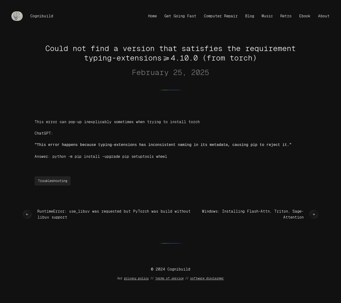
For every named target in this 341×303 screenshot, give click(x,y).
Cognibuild (41, 16)
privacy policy (136, 278)
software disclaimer (207, 278)
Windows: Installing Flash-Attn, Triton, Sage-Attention (253, 214)
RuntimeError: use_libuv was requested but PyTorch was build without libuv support (114, 214)
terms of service (169, 278)
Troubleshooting (52, 180)
